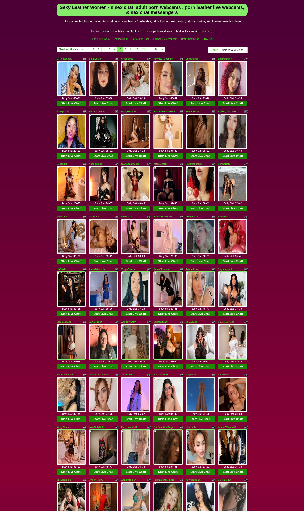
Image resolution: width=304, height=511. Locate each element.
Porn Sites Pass (140, 38)
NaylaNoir (191, 296)
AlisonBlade (95, 138)
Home (214, 50)
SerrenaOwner (97, 98)
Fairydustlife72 (129, 336)
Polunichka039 (194, 138)
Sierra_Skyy (224, 375)
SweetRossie (193, 98)
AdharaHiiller (128, 375)
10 (137, 49)
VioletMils (126, 177)
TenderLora (192, 217)
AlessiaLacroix (97, 217)
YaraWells (223, 296)
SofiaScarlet (95, 58)
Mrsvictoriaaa (64, 58)
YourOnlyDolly (97, 336)
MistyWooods (128, 98)
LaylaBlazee (95, 256)
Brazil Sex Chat (190, 38)
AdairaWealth (128, 256)
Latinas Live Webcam (165, 38)
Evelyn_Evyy (96, 375)
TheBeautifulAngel (163, 336)
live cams (210, 474)
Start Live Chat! (71, 90)
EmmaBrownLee (162, 177)
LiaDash (61, 217)
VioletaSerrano (226, 256)
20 (156, 49)
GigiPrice (62, 177)
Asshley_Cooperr (163, 58)
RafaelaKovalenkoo (164, 98)
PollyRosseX (193, 177)
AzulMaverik (160, 138)
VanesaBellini (64, 415)
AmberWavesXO (227, 336)
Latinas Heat (120, 38)
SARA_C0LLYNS (227, 98)
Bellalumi (62, 138)
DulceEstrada (64, 256)
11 (143, 49)
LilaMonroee (225, 58)
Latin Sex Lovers (100, 38)
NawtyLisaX (63, 98)
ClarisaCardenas (130, 138)
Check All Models (68, 49)
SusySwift (223, 177)
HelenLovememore (163, 375)
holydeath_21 (193, 375)
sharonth (191, 336)
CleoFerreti (127, 58)
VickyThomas (64, 336)
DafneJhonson (161, 217)
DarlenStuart (160, 256)
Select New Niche (234, 50)
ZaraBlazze (127, 296)
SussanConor (160, 296)
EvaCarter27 (225, 138)
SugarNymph (225, 217)
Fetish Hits (148, 502)
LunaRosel (192, 58)
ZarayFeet (191, 256)
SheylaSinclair (65, 375)
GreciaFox (94, 415)
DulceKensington (98, 296)
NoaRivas (94, 177)
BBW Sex (207, 38)
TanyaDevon (128, 217)
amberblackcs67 (66, 296)
